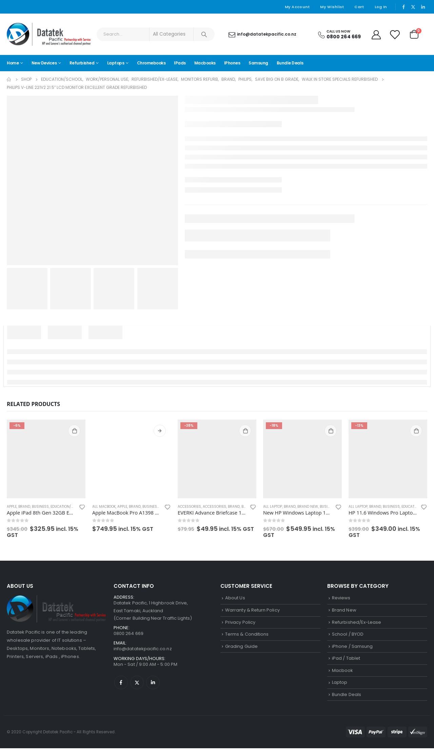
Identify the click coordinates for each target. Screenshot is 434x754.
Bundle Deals (290, 63)
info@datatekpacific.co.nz (143, 651)
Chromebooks (151, 63)
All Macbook (104, 506)
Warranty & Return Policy (252, 611)
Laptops (115, 63)
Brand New (307, 506)
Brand (24, 506)
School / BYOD (347, 636)
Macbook (342, 674)
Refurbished (82, 63)
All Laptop (272, 506)
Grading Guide (241, 649)
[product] (46, 459)
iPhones (232, 63)
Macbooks (205, 63)
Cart (359, 6)
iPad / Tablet (346, 662)
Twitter (137, 686)
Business (40, 506)
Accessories (189, 506)
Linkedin (153, 686)
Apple (12, 506)
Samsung (258, 63)
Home (13, 63)
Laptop (339, 687)
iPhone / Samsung (352, 649)
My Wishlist (332, 6)
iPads (180, 63)
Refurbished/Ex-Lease (356, 623)
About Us (235, 598)
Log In (381, 6)
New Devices (44, 63)
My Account (297, 6)
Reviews (341, 598)
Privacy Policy (240, 623)
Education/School (68, 506)
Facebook (121, 686)
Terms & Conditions (247, 636)
